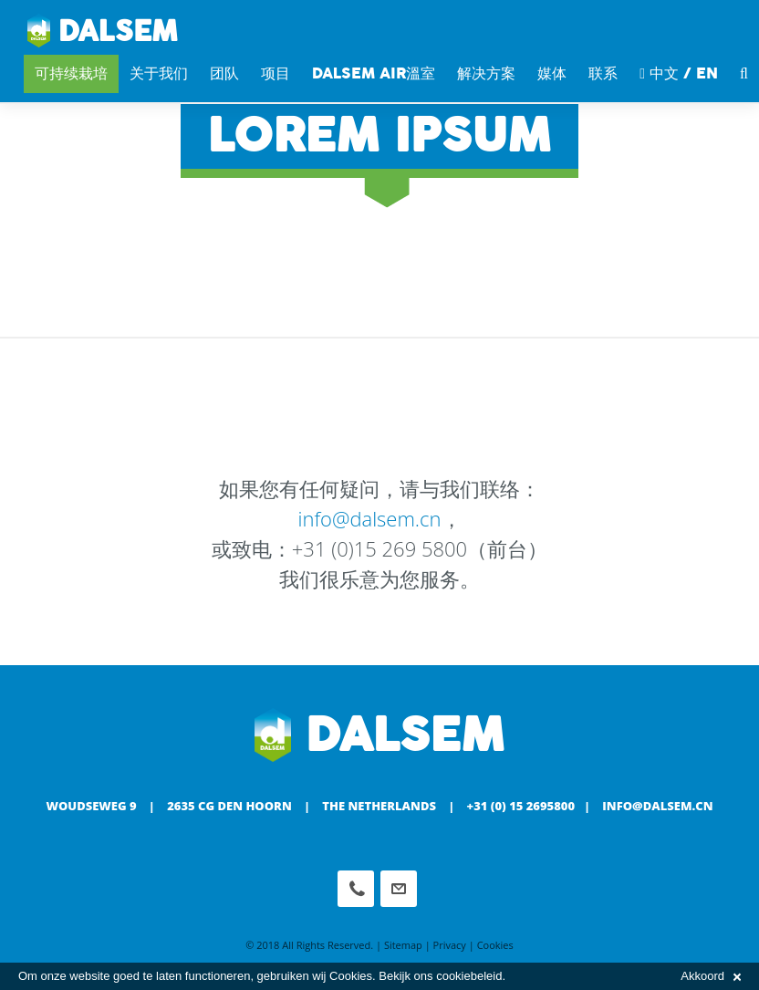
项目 (275, 73)
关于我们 (159, 73)
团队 (224, 73)
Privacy (449, 945)
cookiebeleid (469, 976)
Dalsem (102, 32)
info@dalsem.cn (369, 518)
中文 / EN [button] (678, 73)
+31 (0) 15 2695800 (521, 805)
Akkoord (711, 976)
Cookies (495, 945)
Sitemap (403, 945)
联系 (603, 73)
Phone (356, 888)
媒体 (552, 73)
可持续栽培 (71, 73)
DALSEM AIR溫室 (373, 73)
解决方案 (486, 73)
